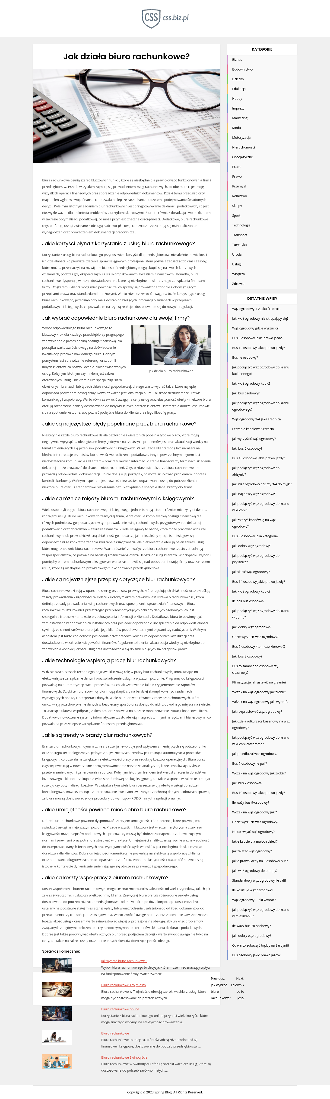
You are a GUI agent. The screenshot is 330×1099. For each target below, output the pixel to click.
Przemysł (239, 186)
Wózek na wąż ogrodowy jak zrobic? (259, 773)
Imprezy (238, 108)
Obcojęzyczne (242, 157)
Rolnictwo (239, 196)
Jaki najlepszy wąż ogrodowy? (254, 494)
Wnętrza (238, 274)
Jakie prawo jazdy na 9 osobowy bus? (260, 861)
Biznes (237, 59)
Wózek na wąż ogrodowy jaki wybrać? (260, 701)
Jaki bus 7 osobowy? (247, 783)
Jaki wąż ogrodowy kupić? (251, 383)
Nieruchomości (243, 147)
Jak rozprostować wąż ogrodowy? (257, 711)
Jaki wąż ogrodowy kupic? (251, 591)
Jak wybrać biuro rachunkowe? (124, 961)
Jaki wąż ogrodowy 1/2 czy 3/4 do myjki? (262, 484)
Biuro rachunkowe (115, 1033)
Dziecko (238, 79)
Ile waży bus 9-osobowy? (250, 802)
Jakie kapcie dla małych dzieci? (255, 841)
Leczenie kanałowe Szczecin (253, 429)
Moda (236, 128)
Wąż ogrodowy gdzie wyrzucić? (255, 328)
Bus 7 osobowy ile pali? (249, 763)
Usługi (236, 264)
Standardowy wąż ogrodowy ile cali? (259, 880)
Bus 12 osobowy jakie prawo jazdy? (258, 347)
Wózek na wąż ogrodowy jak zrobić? (259, 692)
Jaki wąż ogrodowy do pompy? (255, 870)
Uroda (237, 254)
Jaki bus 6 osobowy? (247, 448)
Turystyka (239, 244)
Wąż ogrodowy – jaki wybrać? (254, 900)
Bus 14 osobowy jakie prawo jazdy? (258, 581)
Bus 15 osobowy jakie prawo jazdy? (258, 458)
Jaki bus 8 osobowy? (247, 656)
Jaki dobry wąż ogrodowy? (251, 546)
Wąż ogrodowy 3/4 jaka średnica (256, 419)
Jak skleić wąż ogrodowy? (251, 572)
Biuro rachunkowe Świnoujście (124, 1057)
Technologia (241, 225)
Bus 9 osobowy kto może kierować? (259, 646)
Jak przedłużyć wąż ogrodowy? (255, 753)
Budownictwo (242, 69)
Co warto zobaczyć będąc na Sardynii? (260, 945)
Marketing (240, 118)
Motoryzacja (241, 137)
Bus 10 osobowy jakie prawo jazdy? (258, 792)
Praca (236, 166)
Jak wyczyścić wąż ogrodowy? (254, 438)
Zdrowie (238, 283)
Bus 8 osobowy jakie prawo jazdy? (257, 338)
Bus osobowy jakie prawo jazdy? (256, 955)
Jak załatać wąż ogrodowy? (252, 851)
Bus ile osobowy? (245, 357)
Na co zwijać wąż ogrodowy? (253, 831)
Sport (236, 215)
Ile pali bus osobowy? (248, 601)
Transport (239, 235)
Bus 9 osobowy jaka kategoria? (255, 536)
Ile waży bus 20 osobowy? (251, 926)
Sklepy (237, 205)
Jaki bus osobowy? (246, 393)
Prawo (237, 176)
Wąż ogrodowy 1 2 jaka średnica (256, 308)
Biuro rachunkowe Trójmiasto (123, 985)
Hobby (237, 98)
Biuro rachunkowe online (120, 1009)
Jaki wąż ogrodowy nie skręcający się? (260, 318)
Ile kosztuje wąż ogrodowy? (252, 890)
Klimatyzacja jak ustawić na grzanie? (259, 682)
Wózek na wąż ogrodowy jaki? (254, 812)
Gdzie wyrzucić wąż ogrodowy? (255, 637)
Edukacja (239, 89)
